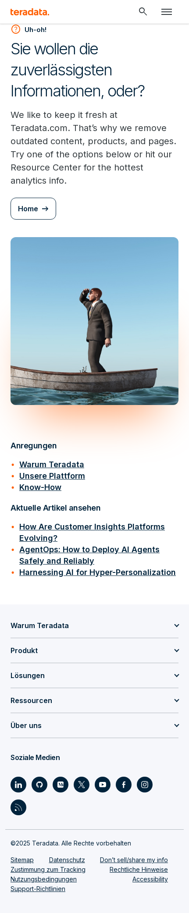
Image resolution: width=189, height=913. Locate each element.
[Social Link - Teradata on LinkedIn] (18, 784)
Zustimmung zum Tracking (48, 869)
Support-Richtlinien (38, 888)
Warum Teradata (51, 464)
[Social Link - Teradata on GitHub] (39, 784)
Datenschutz (67, 859)
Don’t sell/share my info (134, 859)
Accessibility (150, 879)
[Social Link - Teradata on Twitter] (81, 784)
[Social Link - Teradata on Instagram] (145, 784)
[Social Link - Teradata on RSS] (18, 807)
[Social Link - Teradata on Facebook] (124, 784)
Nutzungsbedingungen (44, 879)
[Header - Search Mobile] (143, 12)
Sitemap (22, 859)
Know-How (40, 487)
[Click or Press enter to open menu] (166, 12)
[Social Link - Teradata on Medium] (60, 784)
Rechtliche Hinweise (139, 869)
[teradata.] (30, 12)
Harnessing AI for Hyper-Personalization (97, 572)
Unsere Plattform (52, 475)
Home (28, 208)
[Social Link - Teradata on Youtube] (103, 784)
